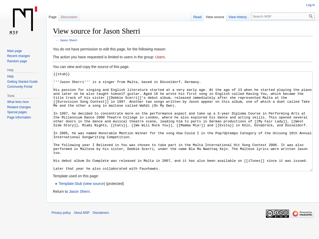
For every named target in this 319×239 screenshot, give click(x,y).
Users (160, 57)
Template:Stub (70, 203)
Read (197, 17)
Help (10, 76)
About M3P (81, 232)
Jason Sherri (68, 40)
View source (215, 17)
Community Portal (19, 87)
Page (52, 17)
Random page (17, 61)
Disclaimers (101, 232)
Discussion (69, 17)
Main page (14, 51)
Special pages (17, 112)
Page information (19, 117)
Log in (310, 5)
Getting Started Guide (22, 82)
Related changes (19, 107)
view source (94, 203)
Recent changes (18, 56)
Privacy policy (61, 232)
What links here (18, 102)
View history (237, 17)
